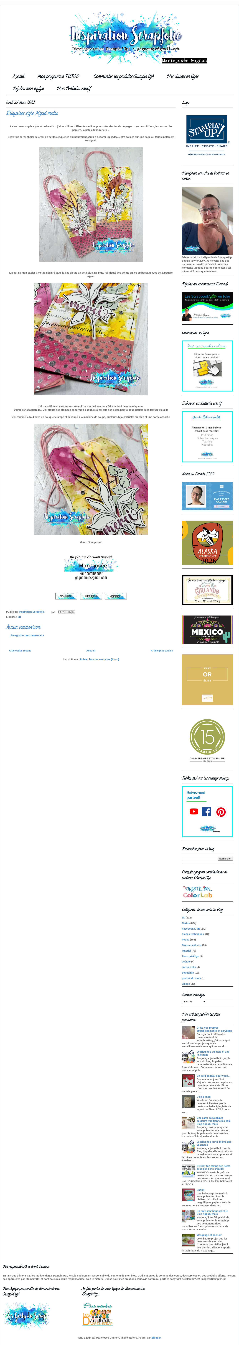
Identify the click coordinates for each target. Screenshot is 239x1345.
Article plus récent (20, 650)
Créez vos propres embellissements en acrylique (214, 1029)
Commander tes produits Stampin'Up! (123, 77)
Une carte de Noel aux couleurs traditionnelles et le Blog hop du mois (214, 1120)
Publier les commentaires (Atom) (99, 659)
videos (186, 983)
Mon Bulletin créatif (73, 89)
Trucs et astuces (192, 945)
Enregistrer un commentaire (27, 635)
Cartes (186, 923)
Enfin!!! (201, 1190)
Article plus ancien (162, 650)
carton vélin (189, 967)
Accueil (18, 77)
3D (19, 617)
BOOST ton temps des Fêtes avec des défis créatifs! (213, 1167)
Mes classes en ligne (182, 77)
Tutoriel (186, 950)
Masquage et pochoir (209, 1235)
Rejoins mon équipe (28, 89)
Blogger (156, 1337)
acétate (186, 961)
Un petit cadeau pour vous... (213, 1075)
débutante (188, 972)
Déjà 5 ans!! (204, 1096)
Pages (185, 939)
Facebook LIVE (191, 928)
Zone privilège (190, 956)
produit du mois (191, 978)
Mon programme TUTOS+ (58, 77)
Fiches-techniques (193, 934)
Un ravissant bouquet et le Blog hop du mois (212, 1213)
